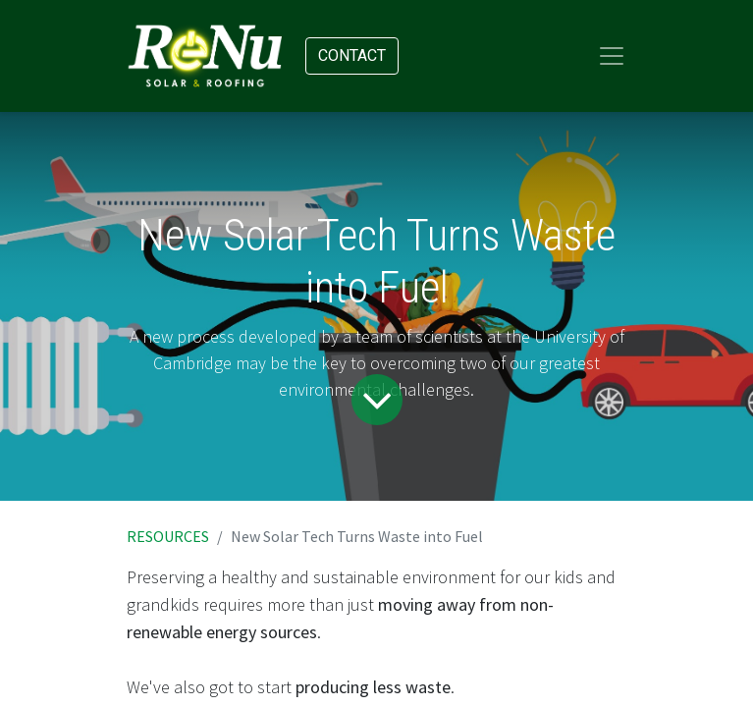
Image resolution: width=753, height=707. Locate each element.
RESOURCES (168, 536)
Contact (352, 55)
